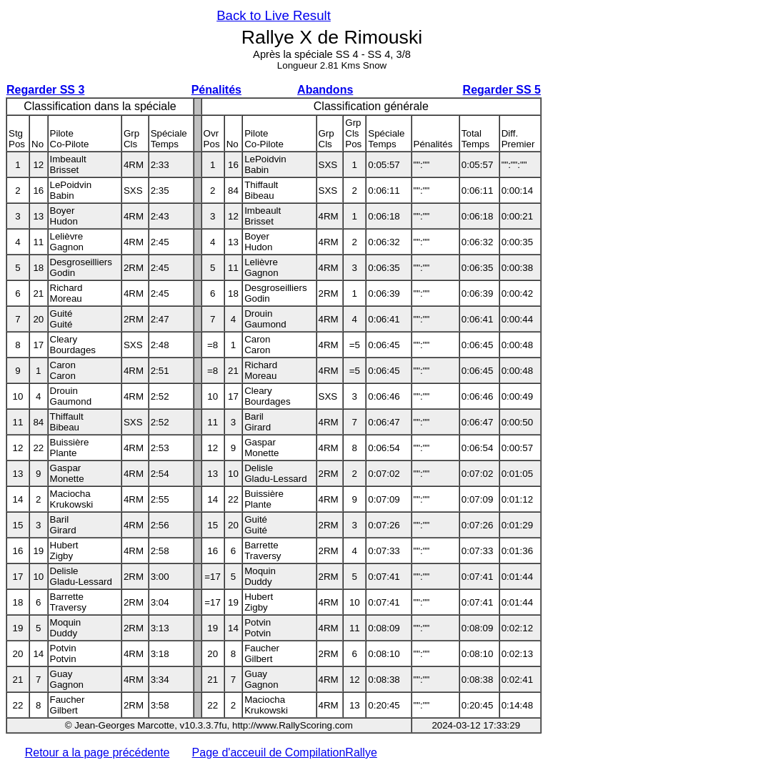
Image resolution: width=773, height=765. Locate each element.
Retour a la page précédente (97, 752)
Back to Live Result (273, 15)
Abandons (325, 90)
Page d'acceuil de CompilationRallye (284, 752)
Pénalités (216, 90)
